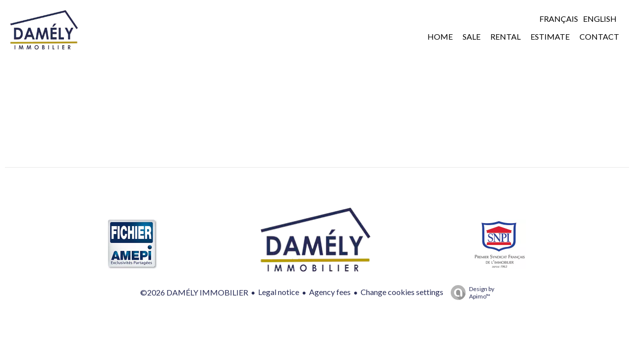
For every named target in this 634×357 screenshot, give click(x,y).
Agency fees (330, 292)
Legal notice (278, 292)
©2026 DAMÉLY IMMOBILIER (194, 292)
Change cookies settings (402, 292)
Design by (470, 292)
